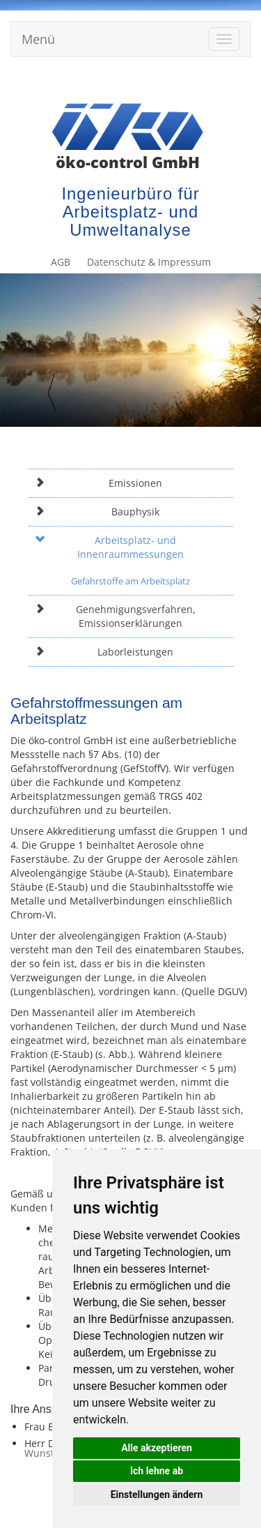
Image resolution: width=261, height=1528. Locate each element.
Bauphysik (97, 511)
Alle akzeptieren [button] (156, 1447)
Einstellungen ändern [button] (157, 1494)
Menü (38, 39)
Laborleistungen (104, 651)
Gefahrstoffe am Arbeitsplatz (130, 581)
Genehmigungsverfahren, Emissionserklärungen (115, 616)
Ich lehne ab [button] (156, 1470)
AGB (103, 82)
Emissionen (98, 483)
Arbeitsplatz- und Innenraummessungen (109, 547)
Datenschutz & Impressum (185, 82)
